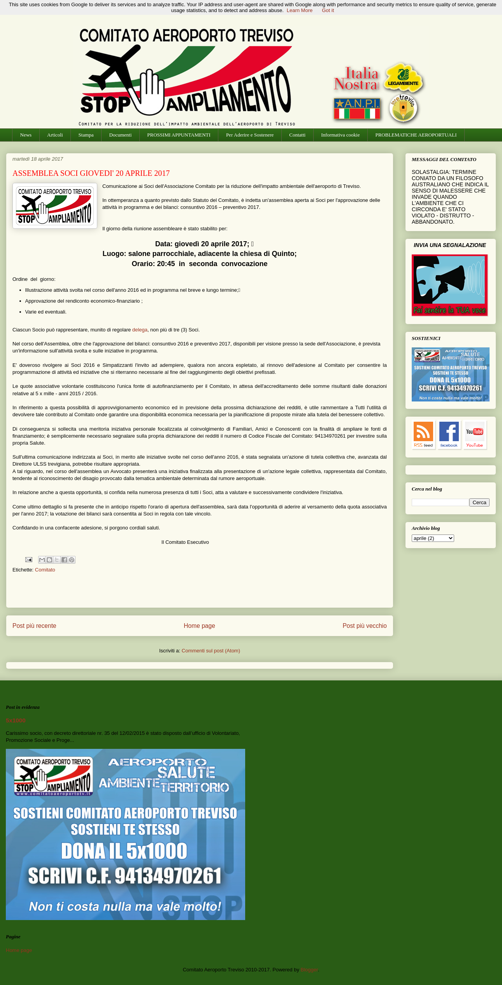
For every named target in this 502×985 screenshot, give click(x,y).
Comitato (45, 570)
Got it (328, 10)
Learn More (299, 10)
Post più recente (34, 625)
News (26, 135)
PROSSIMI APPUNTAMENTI (179, 135)
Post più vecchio (364, 625)
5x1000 (16, 720)
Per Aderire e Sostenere (250, 135)
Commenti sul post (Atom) (211, 651)
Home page (199, 625)
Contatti (297, 135)
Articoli (55, 135)
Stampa (86, 135)
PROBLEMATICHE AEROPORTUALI (415, 135)
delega (139, 330)
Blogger (309, 970)
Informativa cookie (340, 135)
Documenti (120, 135)
